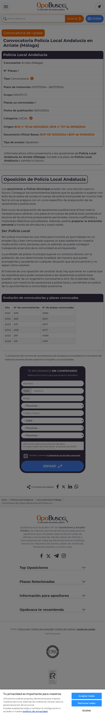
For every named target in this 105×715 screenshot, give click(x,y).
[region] (52, 702)
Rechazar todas (86, 703)
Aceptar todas (87, 696)
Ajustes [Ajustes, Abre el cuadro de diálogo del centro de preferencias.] (86, 710)
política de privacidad (35, 711)
